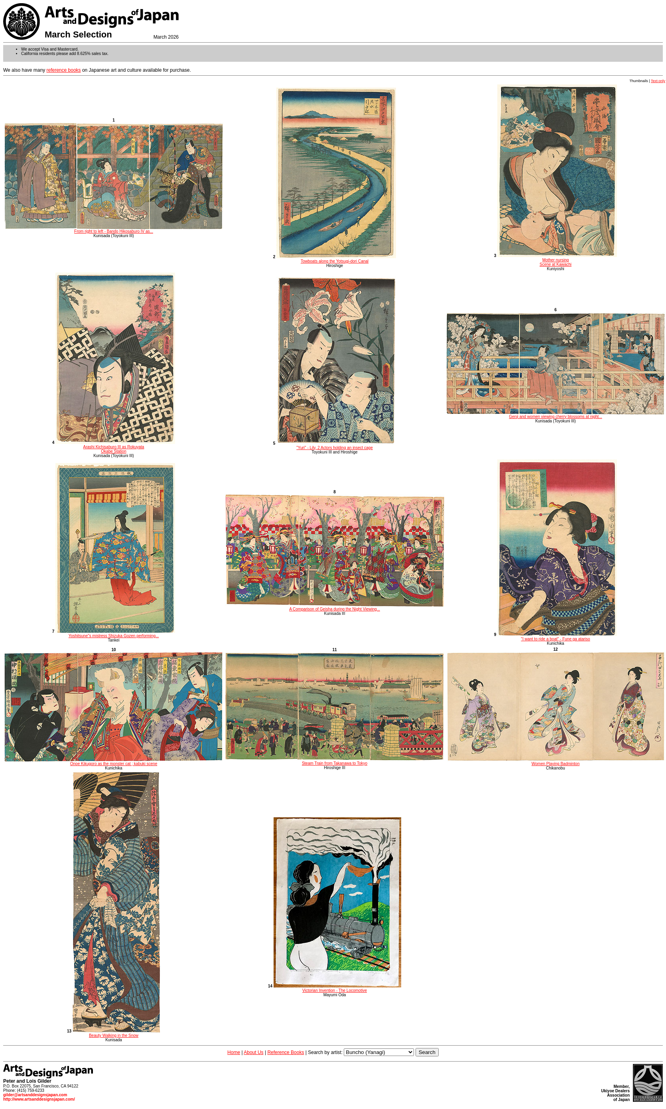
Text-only (658, 81)
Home (233, 1052)
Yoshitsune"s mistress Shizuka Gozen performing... (115, 633)
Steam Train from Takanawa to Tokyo (334, 762)
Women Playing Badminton (555, 762)
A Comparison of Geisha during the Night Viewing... (334, 607)
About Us (253, 1052)
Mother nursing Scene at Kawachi (557, 260)
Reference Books (285, 1052)
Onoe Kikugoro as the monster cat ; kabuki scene (113, 762)
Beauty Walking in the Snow (116, 1033)
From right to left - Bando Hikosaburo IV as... (113, 230)
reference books (64, 70)
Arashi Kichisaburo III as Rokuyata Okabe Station (115, 446)
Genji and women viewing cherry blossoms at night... (555, 415)
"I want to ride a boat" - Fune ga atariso (557, 636)
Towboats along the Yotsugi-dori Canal (336, 259)
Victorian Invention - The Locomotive (337, 988)
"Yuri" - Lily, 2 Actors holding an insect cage (336, 445)
